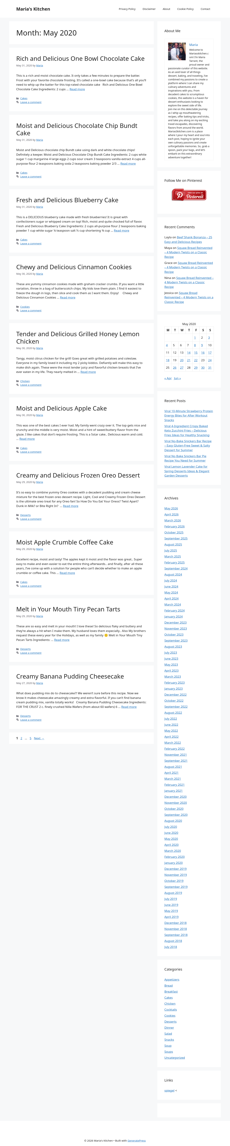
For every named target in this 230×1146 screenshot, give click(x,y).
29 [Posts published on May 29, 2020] (195, 368)
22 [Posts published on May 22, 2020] (195, 360)
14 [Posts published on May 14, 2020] (188, 352)
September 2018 (175, 935)
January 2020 (173, 863)
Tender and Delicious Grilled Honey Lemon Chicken (78, 337)
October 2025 (173, 532)
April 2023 (171, 670)
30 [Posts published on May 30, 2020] (202, 368)
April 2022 (171, 737)
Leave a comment (30, 102)
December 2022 (175, 695)
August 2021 (173, 767)
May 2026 (171, 508)
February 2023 (174, 682)
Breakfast (171, 991)
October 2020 (173, 809)
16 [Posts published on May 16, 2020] (202, 352)
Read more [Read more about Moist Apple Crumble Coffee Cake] (67, 573)
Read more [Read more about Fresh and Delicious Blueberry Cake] (121, 230)
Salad (168, 1034)
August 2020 (173, 821)
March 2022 (172, 743)
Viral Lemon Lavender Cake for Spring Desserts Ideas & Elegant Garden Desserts (186, 471)
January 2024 (173, 616)
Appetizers (171, 979)
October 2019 (173, 881)
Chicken (25, 381)
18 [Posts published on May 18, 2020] (167, 360)
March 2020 (172, 851)
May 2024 (171, 592)
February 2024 (174, 610)
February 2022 (174, 749)
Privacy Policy (127, 9)
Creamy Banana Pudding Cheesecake (70, 676)
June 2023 (171, 658)
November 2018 (175, 929)
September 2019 (175, 887)
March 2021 (172, 779)
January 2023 (173, 689)
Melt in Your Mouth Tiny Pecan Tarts (68, 609)
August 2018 (173, 941)
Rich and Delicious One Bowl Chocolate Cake (80, 58)
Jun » (177, 378)
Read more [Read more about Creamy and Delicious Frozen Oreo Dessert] (70, 506)
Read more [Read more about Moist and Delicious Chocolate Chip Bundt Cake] (128, 163)
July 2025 (170, 550)
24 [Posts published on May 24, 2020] (209, 360)
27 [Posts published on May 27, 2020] (181, 368)
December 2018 (175, 923)
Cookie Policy (185, 9)
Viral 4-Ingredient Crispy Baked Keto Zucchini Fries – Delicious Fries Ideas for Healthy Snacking (187, 430)
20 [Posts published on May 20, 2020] (181, 360)
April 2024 (171, 598)
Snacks (169, 1040)
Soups (168, 1052)
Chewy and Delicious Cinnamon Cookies (74, 267)
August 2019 (173, 893)
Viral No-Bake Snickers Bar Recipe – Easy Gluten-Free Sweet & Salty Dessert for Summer (187, 445)
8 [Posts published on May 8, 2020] (195, 345)
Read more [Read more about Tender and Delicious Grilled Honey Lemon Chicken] (88, 372)
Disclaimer (149, 9)
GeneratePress (137, 1140)
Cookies (25, 306)
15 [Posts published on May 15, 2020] (195, 352)
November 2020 (175, 803)
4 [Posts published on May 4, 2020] (167, 345)
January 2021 (173, 791)
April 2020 (171, 845)
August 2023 (173, 646)
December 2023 (175, 622)
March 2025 (172, 556)
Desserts (25, 515)
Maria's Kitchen (33, 9)
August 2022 (173, 713)
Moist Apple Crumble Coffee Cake (64, 542)
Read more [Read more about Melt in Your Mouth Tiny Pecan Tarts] (61, 640)
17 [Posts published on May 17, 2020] (209, 352)
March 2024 (172, 604)
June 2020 (171, 833)
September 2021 (175, 761)
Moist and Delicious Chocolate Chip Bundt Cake (76, 129)
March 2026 (172, 520)
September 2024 (175, 568)
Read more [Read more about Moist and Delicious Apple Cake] (27, 439)
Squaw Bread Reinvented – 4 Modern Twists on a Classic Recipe (188, 252)
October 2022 (173, 701)
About (166, 9)
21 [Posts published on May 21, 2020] (188, 360)
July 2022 (170, 719)
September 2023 (175, 640)
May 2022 (171, 731)
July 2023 (170, 652)
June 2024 (171, 586)
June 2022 (171, 725)
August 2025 (173, 544)
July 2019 (170, 899)
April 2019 (171, 917)
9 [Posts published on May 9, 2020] (202, 345)
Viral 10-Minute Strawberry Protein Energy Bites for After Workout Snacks (188, 415)
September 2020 (175, 815)
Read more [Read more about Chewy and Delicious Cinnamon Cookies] (67, 297)
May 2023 (171, 664)
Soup (168, 1046)
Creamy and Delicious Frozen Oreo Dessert (78, 475)
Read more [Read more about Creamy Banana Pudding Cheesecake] (129, 707)
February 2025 (174, 562)
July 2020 (170, 827)
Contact (205, 9)
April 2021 (171, 773)
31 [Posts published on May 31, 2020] (209, 368)
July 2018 (170, 947)
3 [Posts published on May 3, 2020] (209, 337)
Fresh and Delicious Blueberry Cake (67, 200)
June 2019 (171, 905)
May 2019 (171, 911)
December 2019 (175, 869)
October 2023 (173, 634)
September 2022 (175, 707)
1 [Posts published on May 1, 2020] (195, 337)
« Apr (168, 378)
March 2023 (172, 676)
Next (39, 738)
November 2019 (175, 875)
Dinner (169, 1028)
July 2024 (170, 580)
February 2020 (174, 857)
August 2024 (173, 574)
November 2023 (175, 628)
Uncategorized (174, 1058)
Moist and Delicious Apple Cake (61, 408)
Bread (168, 985)
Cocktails (170, 1009)
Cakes (23, 98)
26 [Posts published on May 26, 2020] (174, 368)
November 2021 (175, 755)
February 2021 (174, 785)
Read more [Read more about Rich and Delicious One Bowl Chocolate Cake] (77, 89)
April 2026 (171, 514)
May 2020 (171, 839)
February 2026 (174, 526)
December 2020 (175, 797)
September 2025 (175, 538)
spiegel (169, 1090)
